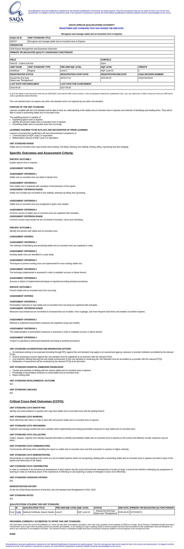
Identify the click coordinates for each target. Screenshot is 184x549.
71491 (18, 512)
